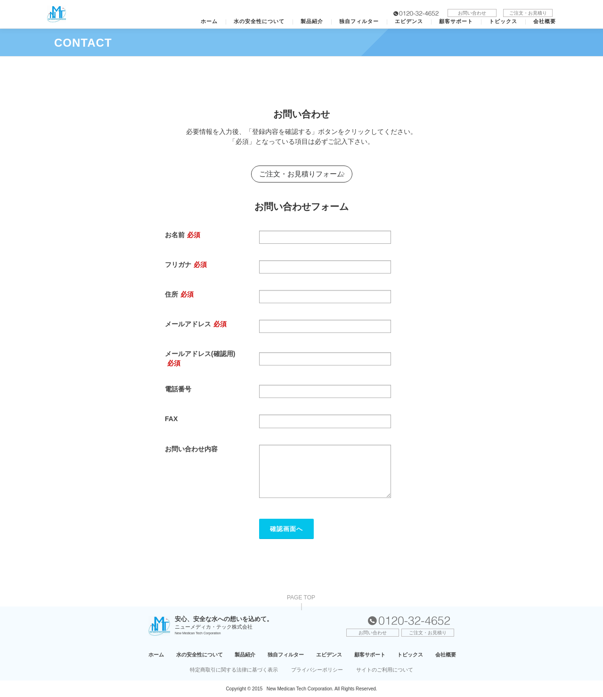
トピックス (503, 21)
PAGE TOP (301, 598)
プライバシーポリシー (317, 669)
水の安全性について (259, 21)
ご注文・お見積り (528, 13)
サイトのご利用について (384, 669)
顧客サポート (456, 21)
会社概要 (544, 21)
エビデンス (409, 21)
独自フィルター (359, 21)
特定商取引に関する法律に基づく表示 (234, 669)
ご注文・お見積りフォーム (301, 174)
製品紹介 (312, 21)
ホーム (209, 21)
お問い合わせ (472, 13)
